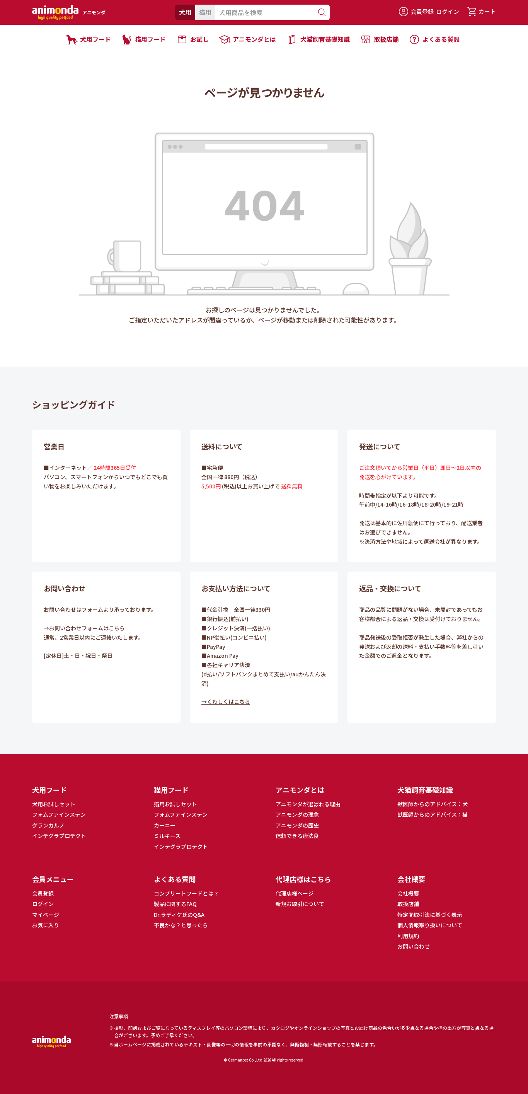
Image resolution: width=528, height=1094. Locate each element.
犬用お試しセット (53, 804)
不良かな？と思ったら (181, 925)
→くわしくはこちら (225, 701)
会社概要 (408, 893)
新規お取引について (300, 904)
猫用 (205, 12)
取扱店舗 (408, 904)
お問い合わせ (413, 946)
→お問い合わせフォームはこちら (84, 628)
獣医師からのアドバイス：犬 (432, 804)
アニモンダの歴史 (297, 825)
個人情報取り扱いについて (429, 925)
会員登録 (416, 11)
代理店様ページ (294, 893)
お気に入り (45, 925)
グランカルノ (48, 825)
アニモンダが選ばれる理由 (308, 804)
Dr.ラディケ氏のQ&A (179, 914)
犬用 (185, 12)
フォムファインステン (59, 814)
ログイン (447, 11)
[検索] (321, 12)
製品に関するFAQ (175, 904)
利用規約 (408, 936)
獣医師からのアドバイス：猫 (432, 814)
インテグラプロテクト (59, 836)
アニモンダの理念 (297, 814)
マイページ (45, 914)
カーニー (164, 825)
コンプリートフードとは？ (186, 893)
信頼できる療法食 (297, 836)
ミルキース (167, 836)
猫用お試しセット (175, 804)
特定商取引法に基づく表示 (429, 914)
